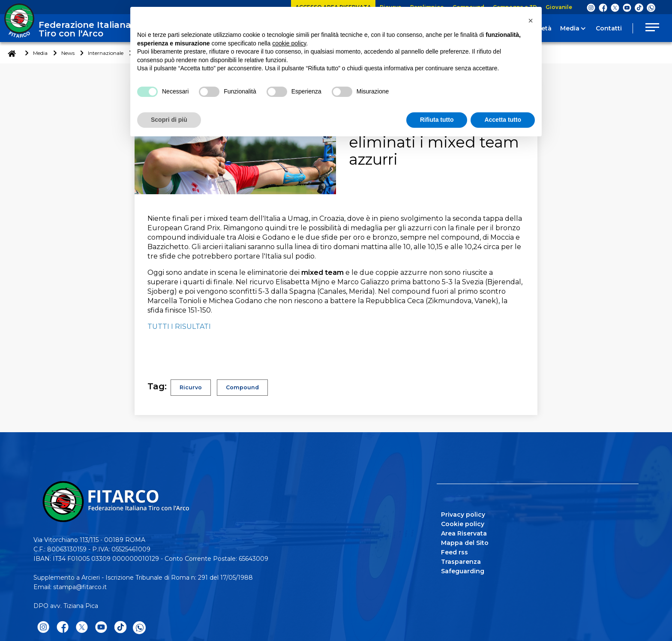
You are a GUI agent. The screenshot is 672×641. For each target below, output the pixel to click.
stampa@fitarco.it (80, 587)
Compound (245, 387)
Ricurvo (192, 387)
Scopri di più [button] (169, 119)
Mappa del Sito (465, 543)
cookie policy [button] (289, 43)
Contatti (609, 28)
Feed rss (454, 552)
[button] (530, 20)
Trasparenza (461, 562)
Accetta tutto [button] (502, 119)
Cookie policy (462, 524)
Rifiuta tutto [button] (437, 119)
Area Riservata (464, 533)
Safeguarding (462, 571)
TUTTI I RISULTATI (179, 326)
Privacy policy (463, 514)
